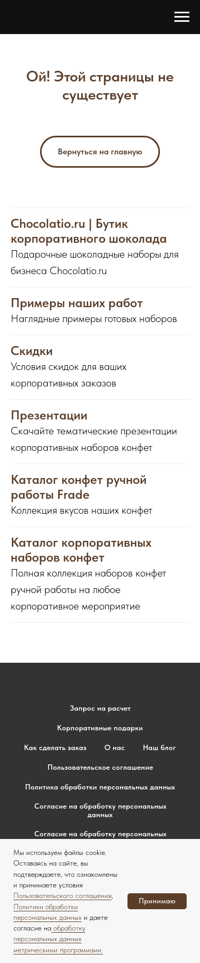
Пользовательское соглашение (100, 767)
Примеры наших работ (77, 302)
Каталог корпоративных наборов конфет (81, 550)
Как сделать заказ (55, 747)
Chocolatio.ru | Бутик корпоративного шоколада (89, 231)
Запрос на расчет (100, 708)
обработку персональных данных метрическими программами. (58, 939)
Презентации (49, 415)
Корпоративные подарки (100, 727)
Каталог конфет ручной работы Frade (79, 487)
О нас (115, 747)
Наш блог (159, 747)
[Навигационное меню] (181, 17)
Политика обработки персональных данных (100, 787)
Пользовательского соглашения (62, 895)
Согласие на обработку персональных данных (100, 810)
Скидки (32, 350)
